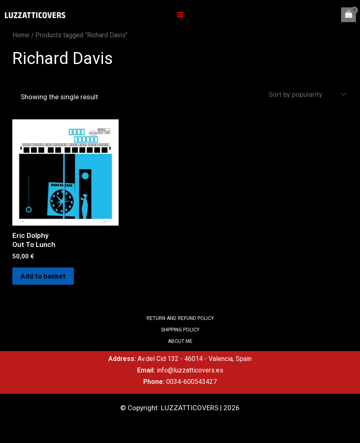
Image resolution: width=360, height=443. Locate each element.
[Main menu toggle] (180, 14)
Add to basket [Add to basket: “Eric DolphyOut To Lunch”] (43, 276)
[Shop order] (306, 94)
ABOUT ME (180, 341)
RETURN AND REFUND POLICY (180, 318)
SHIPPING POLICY (180, 330)
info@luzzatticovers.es (190, 370)
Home (21, 35)
